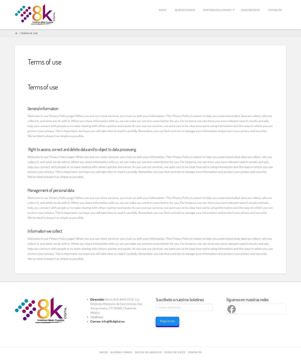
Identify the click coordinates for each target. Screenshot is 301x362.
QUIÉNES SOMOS (122, 352)
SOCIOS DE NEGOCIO (148, 352)
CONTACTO (195, 352)
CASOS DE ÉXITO (175, 352)
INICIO (103, 352)
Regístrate (167, 321)
